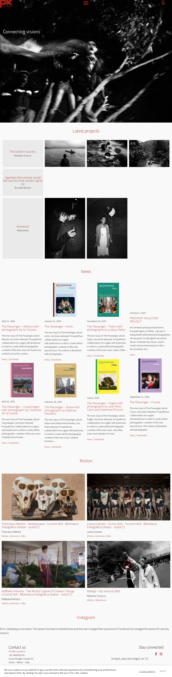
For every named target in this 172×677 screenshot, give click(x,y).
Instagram (86, 617)
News (86, 271)
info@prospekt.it (17, 651)
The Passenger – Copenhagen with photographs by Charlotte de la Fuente (21, 410)
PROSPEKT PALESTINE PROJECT (144, 319)
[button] (163, 3)
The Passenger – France (145, 402)
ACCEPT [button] (163, 671)
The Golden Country (23, 151)
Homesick (22, 226)
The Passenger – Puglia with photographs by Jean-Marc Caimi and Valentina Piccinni (105, 406)
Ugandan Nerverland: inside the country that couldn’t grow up (23, 181)
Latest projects (86, 131)
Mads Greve (23, 230)
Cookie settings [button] (147, 671)
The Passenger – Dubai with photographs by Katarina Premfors (62, 410)
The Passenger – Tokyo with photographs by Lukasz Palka (106, 328)
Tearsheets (13, 359)
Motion (86, 461)
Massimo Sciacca (22, 155)
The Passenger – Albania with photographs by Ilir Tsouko (20, 328)
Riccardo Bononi (23, 187)
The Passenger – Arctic (58, 326)
